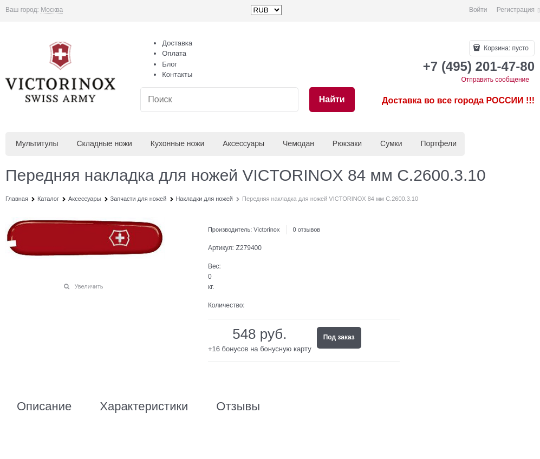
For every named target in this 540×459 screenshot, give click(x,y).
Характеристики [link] (144, 406)
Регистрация (516, 10)
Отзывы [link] (238, 406)
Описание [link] (44, 406)
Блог (169, 64)
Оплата (174, 53)
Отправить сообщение (495, 79)
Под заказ (339, 337)
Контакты (177, 74)
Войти (478, 10)
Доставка (177, 43)
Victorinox (266, 229)
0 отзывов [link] (306, 229)
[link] (52, 10)
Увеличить (88, 286)
